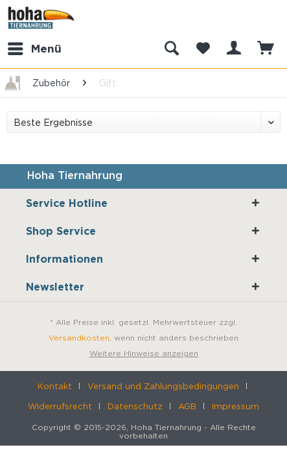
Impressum (235, 406)
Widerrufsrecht (60, 406)
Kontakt (55, 385)
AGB (187, 406)
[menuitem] (34, 49)
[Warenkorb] (266, 49)
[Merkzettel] (203, 49)
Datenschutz (135, 406)
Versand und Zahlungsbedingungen (163, 385)
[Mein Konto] (234, 49)
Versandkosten (79, 337)
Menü (35, 46)
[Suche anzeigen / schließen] (171, 49)
